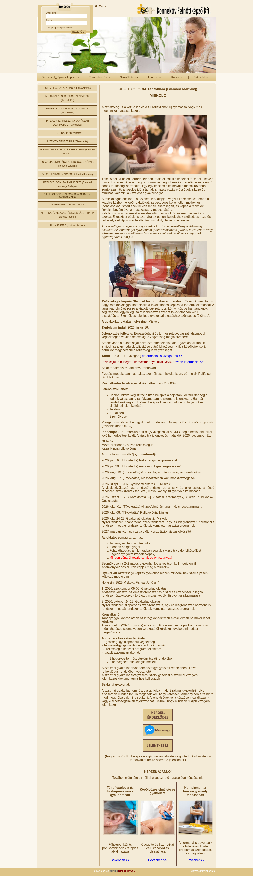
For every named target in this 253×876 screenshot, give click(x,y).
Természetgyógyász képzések (60, 77)
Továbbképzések (99, 77)
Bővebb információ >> (187, 362)
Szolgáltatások (129, 77)
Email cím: (51, 13)
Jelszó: (49, 20)
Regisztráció (68, 27)
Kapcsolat (177, 77)
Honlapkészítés (114, 871)
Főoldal (100, 6)
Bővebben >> (120, 860)
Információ (154, 77)
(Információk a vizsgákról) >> (162, 356)
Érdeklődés (201, 77)
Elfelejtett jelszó (53, 27)
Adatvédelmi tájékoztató (202, 871)
